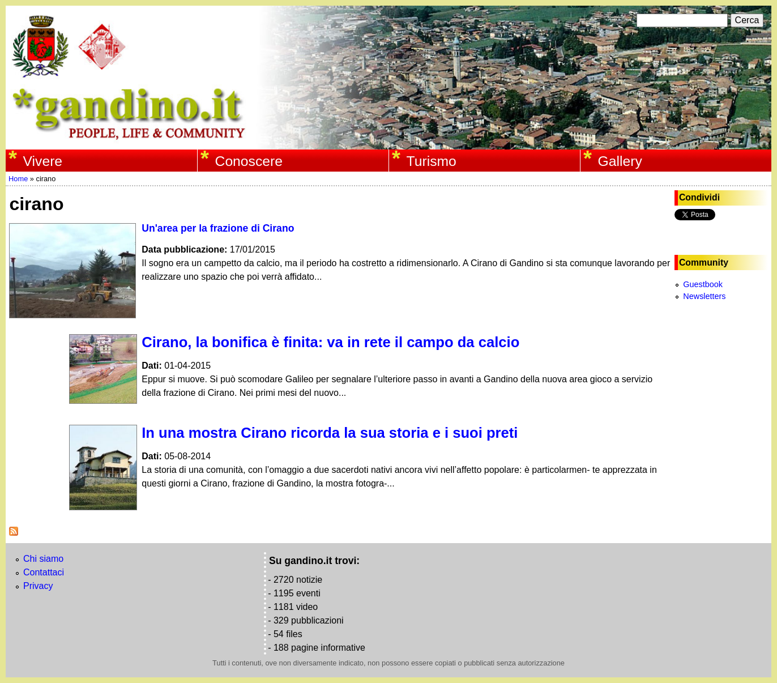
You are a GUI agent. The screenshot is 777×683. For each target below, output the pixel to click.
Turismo (431, 161)
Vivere (43, 161)
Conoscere (249, 161)
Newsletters (704, 296)
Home (18, 178)
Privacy (38, 586)
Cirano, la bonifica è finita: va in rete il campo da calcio (330, 342)
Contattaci (43, 572)
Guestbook (703, 284)
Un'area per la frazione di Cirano (218, 228)
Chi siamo (43, 559)
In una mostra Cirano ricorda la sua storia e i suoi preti (330, 433)
